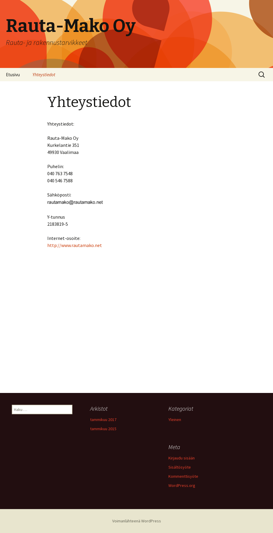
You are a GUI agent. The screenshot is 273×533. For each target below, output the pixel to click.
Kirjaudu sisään (181, 458)
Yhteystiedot (43, 74)
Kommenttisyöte (183, 476)
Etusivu (13, 74)
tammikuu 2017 (103, 419)
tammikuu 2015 (103, 428)
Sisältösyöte (179, 467)
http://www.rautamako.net (74, 245)
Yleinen (174, 419)
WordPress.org (181, 485)
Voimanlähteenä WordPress (136, 521)
